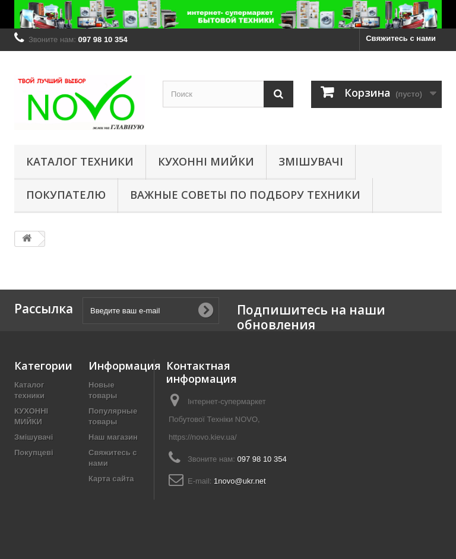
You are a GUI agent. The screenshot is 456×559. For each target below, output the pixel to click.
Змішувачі (310, 161)
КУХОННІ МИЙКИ (206, 161)
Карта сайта (111, 478)
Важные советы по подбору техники (245, 195)
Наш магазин (113, 437)
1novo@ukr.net (240, 481)
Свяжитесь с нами (401, 38)
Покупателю (66, 195)
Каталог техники (80, 161)
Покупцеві (33, 452)
